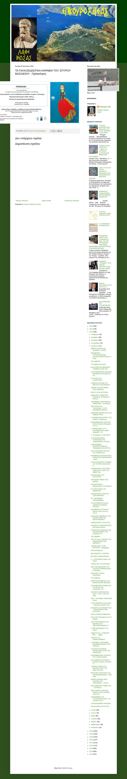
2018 (91, 740)
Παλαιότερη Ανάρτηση (71, 201)
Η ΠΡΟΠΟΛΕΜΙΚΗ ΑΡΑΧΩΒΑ (101, 703)
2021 (91, 731)
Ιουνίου (93, 713)
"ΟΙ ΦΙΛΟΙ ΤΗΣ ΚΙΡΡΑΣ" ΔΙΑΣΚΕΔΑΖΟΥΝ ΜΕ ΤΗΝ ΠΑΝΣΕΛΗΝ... (100, 650)
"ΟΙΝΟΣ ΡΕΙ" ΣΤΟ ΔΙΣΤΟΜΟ (100, 564)
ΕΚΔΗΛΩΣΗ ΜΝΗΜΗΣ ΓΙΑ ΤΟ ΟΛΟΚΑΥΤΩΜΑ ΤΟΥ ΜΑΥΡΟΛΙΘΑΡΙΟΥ (101, 518)
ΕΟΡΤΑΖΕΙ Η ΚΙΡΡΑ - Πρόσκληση (98, 574)
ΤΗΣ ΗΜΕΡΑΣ (95, 361)
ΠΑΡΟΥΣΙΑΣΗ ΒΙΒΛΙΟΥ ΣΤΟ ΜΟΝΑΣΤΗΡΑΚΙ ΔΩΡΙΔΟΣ (100, 582)
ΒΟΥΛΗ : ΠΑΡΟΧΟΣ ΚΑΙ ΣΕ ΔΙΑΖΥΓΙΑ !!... (105, 285)
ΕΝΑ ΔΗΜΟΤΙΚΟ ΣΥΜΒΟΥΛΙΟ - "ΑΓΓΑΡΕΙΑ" (101, 686)
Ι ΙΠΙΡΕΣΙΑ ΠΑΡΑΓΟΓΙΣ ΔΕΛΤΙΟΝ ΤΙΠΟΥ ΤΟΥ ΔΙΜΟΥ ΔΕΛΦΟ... (99, 668)
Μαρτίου (94, 722)
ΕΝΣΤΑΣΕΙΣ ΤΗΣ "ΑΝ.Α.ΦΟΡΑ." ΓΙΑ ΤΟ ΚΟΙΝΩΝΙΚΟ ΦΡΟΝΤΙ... (99, 408)
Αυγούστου (95, 346)
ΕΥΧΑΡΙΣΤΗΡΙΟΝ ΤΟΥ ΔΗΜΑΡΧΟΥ (98, 490)
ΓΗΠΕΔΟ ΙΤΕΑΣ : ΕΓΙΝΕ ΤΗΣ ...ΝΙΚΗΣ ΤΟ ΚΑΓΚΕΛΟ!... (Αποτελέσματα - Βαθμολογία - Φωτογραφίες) (100, 151)
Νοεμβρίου (95, 337)
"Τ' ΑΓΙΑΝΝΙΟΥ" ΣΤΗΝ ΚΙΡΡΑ (100, 435)
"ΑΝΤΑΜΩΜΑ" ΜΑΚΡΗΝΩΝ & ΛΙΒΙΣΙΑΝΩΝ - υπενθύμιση (101, 402)
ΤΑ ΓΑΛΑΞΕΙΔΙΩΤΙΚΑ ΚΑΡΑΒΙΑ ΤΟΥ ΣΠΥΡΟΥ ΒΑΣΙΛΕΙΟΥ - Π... (101, 464)
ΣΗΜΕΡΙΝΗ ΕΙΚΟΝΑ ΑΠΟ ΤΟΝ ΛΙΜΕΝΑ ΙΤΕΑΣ (101, 414)
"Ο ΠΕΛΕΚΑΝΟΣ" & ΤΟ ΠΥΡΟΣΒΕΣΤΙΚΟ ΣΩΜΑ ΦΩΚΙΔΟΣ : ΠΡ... (100, 430)
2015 (91, 748)
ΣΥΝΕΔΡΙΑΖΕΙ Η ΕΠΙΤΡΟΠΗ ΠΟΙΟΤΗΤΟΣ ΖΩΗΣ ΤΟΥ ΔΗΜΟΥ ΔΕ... (100, 470)
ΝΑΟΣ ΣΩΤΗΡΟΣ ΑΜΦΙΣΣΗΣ (100, 614)
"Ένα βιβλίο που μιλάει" (98, 364)
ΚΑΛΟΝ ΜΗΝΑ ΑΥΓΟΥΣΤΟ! (100, 706)
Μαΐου (93, 716)
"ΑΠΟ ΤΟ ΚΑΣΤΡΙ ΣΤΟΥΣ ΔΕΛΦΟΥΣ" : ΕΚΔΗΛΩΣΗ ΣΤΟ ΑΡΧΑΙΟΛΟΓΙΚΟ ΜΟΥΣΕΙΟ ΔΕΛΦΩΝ (100, 173)
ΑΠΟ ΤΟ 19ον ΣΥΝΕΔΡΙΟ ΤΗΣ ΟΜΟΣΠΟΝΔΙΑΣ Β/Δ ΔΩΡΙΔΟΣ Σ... (101, 541)
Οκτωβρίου (95, 340)
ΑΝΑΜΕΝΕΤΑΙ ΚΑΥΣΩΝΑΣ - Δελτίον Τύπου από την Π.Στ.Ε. (100, 511)
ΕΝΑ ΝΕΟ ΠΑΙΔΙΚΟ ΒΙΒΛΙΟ (100, 556)
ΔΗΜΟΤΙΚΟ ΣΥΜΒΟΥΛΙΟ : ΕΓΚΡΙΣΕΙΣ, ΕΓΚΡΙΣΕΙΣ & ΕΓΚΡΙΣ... (100, 397)
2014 (91, 751)
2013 (91, 754)
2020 (91, 734)
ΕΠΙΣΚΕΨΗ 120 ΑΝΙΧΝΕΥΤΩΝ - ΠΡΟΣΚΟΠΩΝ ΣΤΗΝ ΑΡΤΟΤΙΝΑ (101, 609)
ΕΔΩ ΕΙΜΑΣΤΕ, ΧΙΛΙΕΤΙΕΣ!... (100, 553)
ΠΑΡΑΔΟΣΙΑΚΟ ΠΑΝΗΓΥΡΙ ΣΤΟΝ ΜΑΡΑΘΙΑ (100, 494)
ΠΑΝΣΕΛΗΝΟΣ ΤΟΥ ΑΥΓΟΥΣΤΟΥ (97, 476)
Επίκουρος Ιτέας (105, 107)
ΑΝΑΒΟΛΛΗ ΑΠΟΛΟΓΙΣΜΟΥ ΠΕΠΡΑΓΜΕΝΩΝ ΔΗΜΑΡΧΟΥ (104, 194)
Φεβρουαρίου (95, 724)
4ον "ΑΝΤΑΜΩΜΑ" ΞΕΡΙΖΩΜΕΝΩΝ (97, 499)
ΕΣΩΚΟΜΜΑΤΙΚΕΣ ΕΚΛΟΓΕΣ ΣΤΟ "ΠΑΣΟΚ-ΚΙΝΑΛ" (101, 656)
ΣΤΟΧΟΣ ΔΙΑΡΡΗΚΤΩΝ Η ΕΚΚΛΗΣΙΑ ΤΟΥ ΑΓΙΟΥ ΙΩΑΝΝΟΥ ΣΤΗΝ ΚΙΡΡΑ (105, 129)
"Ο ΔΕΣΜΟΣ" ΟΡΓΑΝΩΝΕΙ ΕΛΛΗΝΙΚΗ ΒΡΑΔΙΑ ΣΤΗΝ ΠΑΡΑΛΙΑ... (100, 644)
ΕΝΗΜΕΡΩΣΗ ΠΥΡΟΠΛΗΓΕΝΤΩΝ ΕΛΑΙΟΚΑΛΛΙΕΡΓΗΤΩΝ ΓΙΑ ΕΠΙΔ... (101, 355)
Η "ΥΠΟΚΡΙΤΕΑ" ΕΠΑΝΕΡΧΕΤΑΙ (104, 224)
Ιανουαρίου (95, 727)
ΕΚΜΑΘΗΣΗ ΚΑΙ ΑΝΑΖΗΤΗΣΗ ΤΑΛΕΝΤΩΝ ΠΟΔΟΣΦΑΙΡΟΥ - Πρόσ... (101, 457)
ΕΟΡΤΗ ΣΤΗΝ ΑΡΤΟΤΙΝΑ (99, 392)
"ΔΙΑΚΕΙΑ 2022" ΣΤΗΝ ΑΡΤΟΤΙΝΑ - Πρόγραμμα (100, 547)
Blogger (69, 768)
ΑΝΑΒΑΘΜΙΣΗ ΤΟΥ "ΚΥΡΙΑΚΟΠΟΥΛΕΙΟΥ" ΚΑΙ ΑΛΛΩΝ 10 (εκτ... (101, 698)
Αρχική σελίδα (46, 201)
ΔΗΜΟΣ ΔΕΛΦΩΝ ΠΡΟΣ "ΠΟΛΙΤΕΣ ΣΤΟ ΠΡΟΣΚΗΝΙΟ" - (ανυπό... (100, 681)
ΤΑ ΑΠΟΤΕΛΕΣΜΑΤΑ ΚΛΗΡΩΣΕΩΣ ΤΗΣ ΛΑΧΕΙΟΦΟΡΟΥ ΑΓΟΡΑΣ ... (101, 440)
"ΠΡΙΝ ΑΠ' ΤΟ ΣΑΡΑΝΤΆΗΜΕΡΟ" (98, 638)
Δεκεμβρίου (95, 334)
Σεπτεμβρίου (95, 343)
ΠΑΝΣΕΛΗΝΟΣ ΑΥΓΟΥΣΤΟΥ (100, 522)
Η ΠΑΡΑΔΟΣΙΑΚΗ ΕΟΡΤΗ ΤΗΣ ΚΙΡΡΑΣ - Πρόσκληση (101, 418)
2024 (91, 326)
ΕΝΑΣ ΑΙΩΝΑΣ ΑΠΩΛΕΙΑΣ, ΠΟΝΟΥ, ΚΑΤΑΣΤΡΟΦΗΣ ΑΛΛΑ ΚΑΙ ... (100, 692)
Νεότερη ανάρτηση (22, 201)
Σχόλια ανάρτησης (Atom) (32, 204)
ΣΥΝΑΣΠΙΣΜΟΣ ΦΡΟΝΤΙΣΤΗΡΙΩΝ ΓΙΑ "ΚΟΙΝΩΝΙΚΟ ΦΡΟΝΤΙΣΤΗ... (101, 446)
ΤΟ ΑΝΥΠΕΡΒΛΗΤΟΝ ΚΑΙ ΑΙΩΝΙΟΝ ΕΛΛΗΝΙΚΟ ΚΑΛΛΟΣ (99, 505)
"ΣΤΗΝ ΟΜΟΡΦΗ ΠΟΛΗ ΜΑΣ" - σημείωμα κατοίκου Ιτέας (101, 604)
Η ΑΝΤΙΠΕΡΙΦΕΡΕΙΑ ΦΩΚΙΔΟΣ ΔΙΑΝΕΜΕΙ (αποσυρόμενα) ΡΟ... (101, 373)
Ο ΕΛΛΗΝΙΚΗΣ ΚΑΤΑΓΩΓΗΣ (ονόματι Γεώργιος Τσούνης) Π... (101, 662)
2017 (91, 743)
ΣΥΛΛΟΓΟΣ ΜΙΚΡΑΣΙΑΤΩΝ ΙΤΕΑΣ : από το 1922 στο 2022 (100, 594)
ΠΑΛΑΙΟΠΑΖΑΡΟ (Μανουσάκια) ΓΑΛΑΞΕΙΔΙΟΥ (101, 485)
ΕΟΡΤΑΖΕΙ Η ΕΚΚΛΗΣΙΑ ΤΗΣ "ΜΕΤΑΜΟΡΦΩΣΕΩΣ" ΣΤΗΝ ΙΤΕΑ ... (101, 674)
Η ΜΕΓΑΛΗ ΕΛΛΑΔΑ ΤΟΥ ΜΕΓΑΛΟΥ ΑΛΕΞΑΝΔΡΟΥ (100, 384)
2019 (91, 737)
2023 (91, 329)
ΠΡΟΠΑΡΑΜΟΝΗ (96, 550)
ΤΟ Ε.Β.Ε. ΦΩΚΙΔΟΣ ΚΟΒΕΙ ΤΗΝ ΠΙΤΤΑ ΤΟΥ (105, 213)
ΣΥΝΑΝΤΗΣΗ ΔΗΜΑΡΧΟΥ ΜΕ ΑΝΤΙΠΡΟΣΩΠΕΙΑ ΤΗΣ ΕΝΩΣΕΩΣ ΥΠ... (101, 532)
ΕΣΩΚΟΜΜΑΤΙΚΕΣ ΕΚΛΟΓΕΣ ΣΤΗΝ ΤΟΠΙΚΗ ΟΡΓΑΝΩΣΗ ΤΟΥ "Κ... (101, 424)
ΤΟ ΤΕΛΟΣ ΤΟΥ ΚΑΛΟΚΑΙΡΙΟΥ (97, 379)
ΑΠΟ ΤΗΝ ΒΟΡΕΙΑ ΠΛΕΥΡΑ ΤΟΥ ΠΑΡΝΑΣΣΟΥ (100, 452)
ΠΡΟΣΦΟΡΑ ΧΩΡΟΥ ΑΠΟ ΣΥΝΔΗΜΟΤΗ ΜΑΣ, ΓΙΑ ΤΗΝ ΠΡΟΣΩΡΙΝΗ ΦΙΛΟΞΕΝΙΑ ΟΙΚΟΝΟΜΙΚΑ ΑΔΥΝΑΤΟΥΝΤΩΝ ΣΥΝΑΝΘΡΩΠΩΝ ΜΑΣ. (100, 242)
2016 (91, 745)
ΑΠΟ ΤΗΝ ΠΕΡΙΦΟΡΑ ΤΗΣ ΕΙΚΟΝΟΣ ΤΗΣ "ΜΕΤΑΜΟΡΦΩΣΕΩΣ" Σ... (100, 623)
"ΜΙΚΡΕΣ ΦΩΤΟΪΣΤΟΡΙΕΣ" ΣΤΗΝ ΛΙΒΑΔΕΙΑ (100, 388)
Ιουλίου (93, 710)
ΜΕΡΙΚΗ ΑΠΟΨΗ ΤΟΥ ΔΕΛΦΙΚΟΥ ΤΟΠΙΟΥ (98, 349)
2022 (91, 332)
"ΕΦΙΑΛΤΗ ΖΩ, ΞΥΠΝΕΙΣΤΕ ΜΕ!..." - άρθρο (100, 634)
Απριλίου (94, 719)
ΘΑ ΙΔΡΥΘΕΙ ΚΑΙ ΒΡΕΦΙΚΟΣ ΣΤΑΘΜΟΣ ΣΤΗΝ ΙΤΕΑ (100, 368)
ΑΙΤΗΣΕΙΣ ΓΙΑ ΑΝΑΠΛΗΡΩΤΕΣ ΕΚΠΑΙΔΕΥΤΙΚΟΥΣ (101, 526)
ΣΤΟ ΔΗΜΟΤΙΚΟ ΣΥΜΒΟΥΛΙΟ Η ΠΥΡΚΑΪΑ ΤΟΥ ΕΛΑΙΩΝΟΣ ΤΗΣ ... (101, 587)
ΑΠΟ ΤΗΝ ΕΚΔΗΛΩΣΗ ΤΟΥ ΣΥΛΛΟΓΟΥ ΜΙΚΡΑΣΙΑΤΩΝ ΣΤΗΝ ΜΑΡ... (101, 568)
